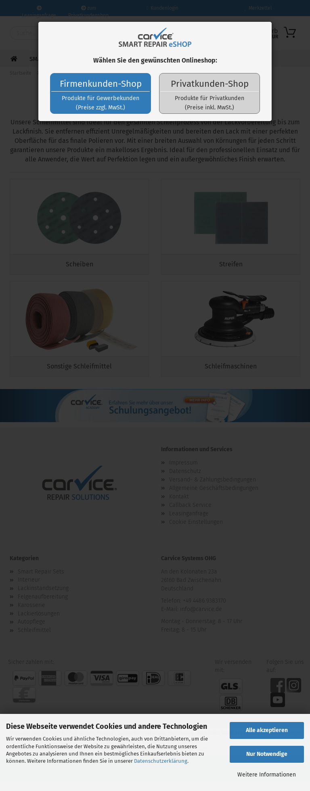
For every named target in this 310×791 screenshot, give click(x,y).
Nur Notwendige (266, 754)
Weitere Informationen (266, 774)
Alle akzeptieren (267, 730)
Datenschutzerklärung (160, 761)
